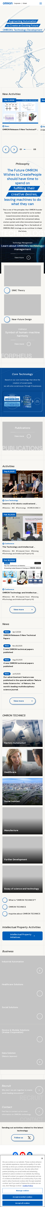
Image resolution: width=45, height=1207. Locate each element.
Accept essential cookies (22, 1197)
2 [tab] (26, 150)
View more (19, 609)
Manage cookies (22, 1191)
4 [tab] (29, 150)
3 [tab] (27, 150)
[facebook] (15, 1154)
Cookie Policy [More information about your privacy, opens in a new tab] (28, 1186)
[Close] (42, 1158)
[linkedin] (29, 1154)
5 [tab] (30, 150)
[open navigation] (40, 3)
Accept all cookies (22, 1203)
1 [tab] (24, 150)
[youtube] (22, 1154)
